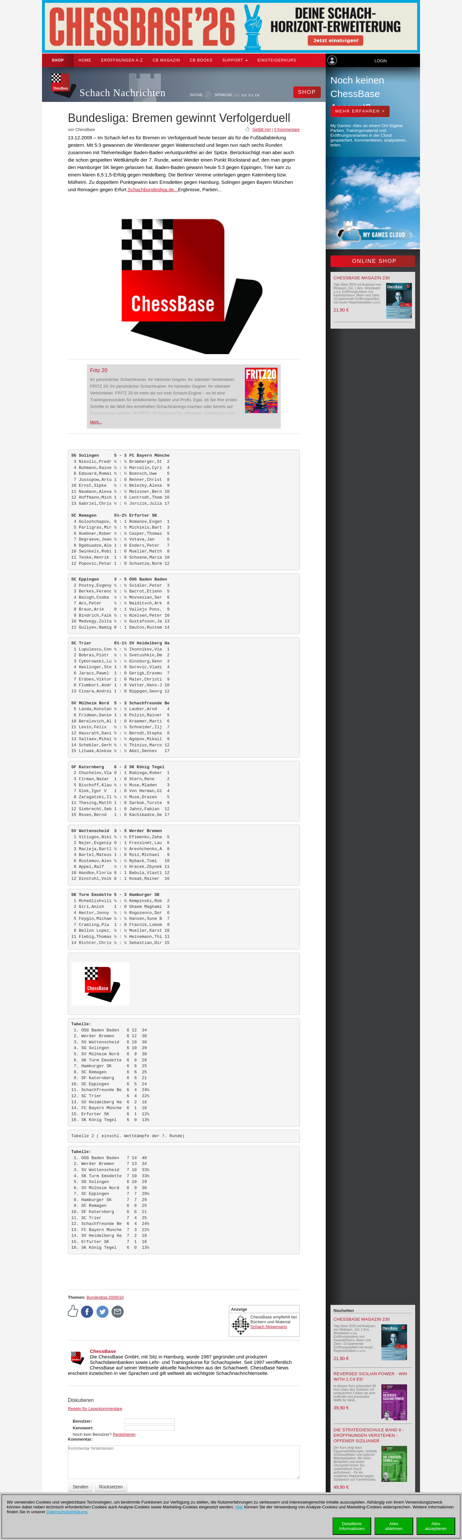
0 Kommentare (287, 129)
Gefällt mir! (261, 129)
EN (244, 95)
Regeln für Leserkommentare (95, 1408)
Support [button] (235, 60)
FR (257, 95)
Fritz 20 (98, 370)
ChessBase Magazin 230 (362, 277)
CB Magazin (166, 60)
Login (380, 61)
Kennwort (82, 1428)
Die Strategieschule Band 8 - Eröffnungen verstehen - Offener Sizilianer (369, 1435)
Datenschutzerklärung (67, 1511)
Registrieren (124, 1434)
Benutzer (82, 1421)
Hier (239, 1507)
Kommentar (79, 1439)
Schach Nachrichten (122, 92)
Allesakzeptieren (435, 1526)
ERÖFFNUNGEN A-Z (122, 60)
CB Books (201, 60)
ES (250, 95)
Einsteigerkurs (276, 60)
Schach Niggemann (268, 1326)
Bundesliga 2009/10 (105, 1297)
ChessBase (103, 1351)
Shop (58, 60)
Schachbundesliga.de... (153, 189)
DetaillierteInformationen (352, 1526)
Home (85, 60)
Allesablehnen (394, 1526)
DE (237, 95)
